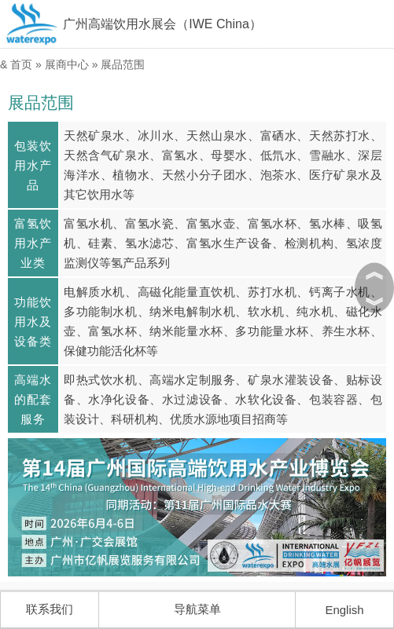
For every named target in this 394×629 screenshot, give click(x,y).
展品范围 (123, 64)
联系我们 (49, 609)
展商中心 (67, 64)
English (344, 609)
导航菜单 (197, 609)
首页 (21, 64)
